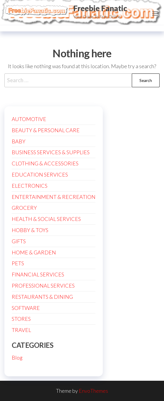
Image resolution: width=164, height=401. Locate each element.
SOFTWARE (26, 308)
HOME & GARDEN (34, 252)
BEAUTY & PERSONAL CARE (46, 130)
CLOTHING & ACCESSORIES (45, 163)
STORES (21, 319)
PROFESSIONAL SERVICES (43, 285)
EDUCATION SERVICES (40, 174)
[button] (155, 13)
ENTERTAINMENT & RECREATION (53, 197)
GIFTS (19, 241)
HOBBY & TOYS (30, 230)
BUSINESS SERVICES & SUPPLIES (51, 152)
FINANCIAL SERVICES (38, 274)
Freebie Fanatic (100, 8)
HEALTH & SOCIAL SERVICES (46, 219)
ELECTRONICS (29, 185)
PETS (18, 263)
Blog (17, 357)
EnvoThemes (93, 390)
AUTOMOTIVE (29, 119)
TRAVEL (21, 330)
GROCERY (24, 207)
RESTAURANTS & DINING (42, 296)
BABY (18, 141)
